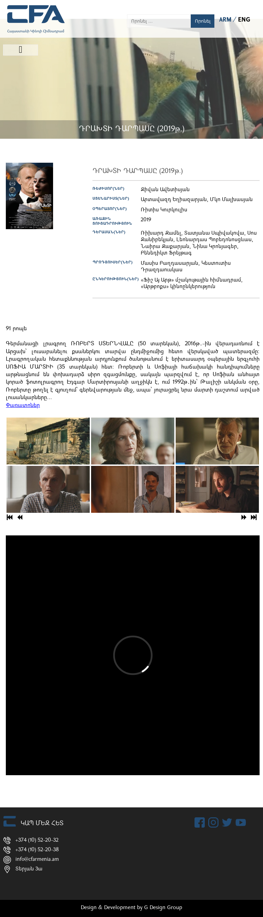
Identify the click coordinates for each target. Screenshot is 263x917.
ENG (244, 20)
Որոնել (203, 21)
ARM (226, 20)
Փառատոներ (23, 405)
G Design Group (163, 907)
